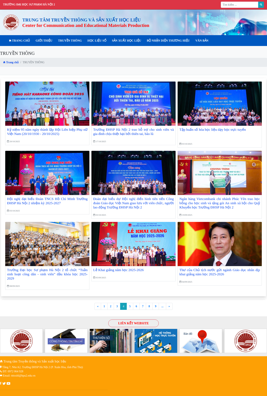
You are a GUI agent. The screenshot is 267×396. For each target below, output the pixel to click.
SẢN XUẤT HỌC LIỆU (126, 40)
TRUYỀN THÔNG (70, 40)
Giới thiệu (44, 40)
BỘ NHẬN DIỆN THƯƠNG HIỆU (168, 40)
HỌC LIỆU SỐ (96, 40)
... (162, 306)
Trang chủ (19, 40)
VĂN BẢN (201, 40)
